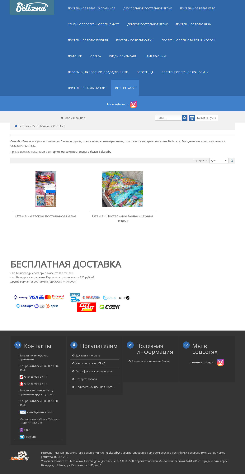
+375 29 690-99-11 (33, 376)
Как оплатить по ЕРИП (91, 363)
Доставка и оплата (88, 355)
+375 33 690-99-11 (33, 383)
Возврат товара (86, 379)
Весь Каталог (41, 126)
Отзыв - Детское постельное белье (45, 216)
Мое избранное (74, 118)
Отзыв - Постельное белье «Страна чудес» (122, 218)
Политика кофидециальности (95, 387)
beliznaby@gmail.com (36, 412)
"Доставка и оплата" (62, 281)
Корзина (199, 118)
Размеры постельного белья (151, 361)
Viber (25, 429)
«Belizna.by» (112, 452)
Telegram (28, 436)
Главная (23, 126)
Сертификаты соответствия (94, 371)
